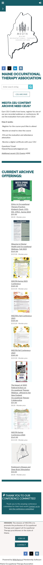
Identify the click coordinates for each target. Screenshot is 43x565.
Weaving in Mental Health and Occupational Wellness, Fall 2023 (21, 246)
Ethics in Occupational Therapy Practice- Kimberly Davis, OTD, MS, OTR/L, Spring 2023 (21, 208)
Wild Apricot (18, 559)
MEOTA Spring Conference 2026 (18, 433)
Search (30, 87)
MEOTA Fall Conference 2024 (21, 351)
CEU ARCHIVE (21, 94)
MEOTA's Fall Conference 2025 (21, 317)
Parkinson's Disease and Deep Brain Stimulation (21, 468)
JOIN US (21, 538)
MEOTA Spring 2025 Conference (19, 282)
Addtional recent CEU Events (13, 153)
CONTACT (21, 545)
